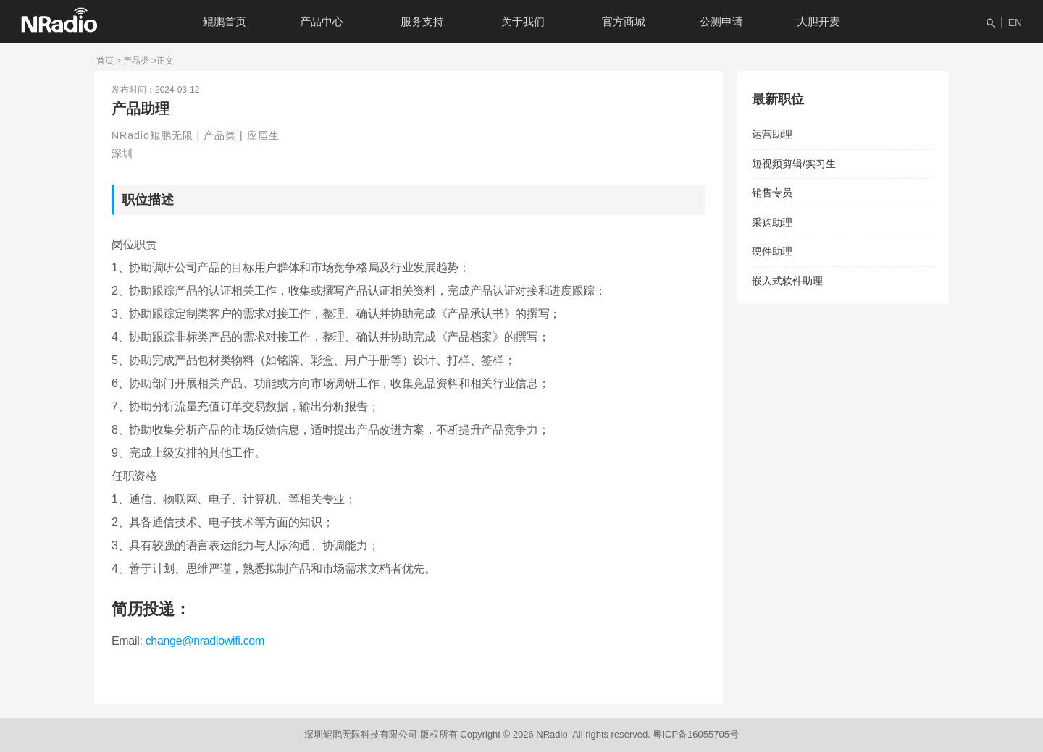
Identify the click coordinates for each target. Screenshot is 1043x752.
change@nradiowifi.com (205, 641)
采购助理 (772, 222)
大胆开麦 (818, 21)
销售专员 (772, 192)
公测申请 (721, 21)
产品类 (136, 60)
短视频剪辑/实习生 (794, 163)
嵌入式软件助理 (787, 281)
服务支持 (422, 21)
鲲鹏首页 (224, 21)
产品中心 (321, 21)
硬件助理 (772, 251)
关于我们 (523, 21)
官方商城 (623, 21)
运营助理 (772, 134)
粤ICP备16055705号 (696, 734)
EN (1015, 22)
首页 (105, 60)
